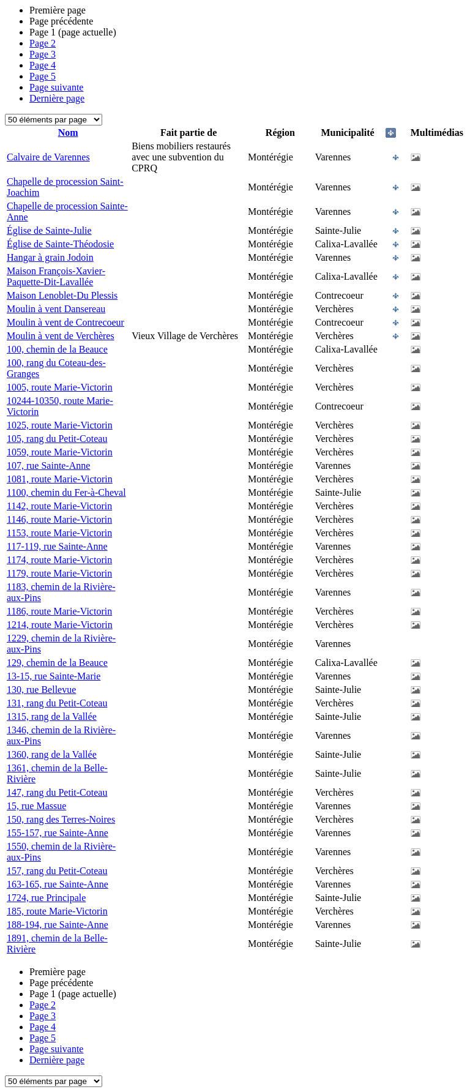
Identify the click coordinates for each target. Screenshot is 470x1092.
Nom (68, 132)
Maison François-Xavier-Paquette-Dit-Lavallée (56, 276)
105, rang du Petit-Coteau (57, 438)
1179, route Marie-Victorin (59, 573)
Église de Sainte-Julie (49, 230)
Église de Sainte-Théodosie (60, 244)
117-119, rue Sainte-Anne (57, 546)
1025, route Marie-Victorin (60, 425)
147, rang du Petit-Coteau (57, 792)
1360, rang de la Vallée (52, 754)
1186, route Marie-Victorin (59, 611)
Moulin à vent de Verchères (60, 336)
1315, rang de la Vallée (52, 716)
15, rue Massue (36, 806)
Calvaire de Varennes (48, 157)
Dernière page (56, 98)
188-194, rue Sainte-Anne (57, 924)
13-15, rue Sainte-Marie (53, 676)
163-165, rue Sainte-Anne (57, 884)
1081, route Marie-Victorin (60, 479)
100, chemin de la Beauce (57, 349)
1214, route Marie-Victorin (60, 624)
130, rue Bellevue (41, 689)
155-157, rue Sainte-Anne (57, 833)
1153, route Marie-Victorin (59, 533)
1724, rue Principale (46, 897)
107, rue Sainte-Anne (48, 465)
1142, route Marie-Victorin (59, 506)
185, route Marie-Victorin (57, 911)
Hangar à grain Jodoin (50, 257)
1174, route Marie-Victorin (59, 560)
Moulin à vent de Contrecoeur (65, 322)
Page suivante (56, 87)
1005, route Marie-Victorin (60, 387)
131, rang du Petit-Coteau (57, 703)
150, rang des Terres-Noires (61, 819)
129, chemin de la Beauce (57, 662)
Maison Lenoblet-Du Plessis (62, 295)
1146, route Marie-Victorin (59, 519)
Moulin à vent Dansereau (56, 309)
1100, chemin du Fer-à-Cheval (66, 492)
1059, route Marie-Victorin (60, 452)
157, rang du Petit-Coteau (57, 871)
